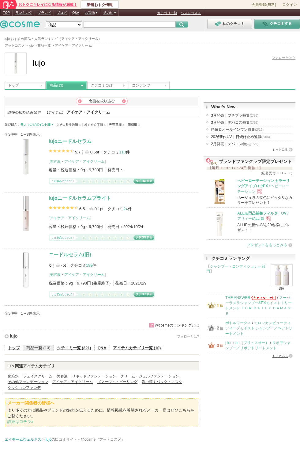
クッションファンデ (24, 387)
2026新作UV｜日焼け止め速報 (240, 137)
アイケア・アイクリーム (84, 161)
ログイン (289, 4)
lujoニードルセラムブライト (80, 198)
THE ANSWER (237, 298)
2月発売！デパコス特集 (234, 144)
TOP (6, 12)
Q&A (75, 12)
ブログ (62, 12)
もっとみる (280, 149)
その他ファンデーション (28, 382)
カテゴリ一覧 (167, 13)
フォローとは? (188, 336)
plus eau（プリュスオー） (247, 343)
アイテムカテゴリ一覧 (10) (137, 348)
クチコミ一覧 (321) (74, 348)
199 (89, 265)
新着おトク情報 (100, 5)
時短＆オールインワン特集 (237, 129)
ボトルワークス (238, 323)
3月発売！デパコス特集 (234, 122)
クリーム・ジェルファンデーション (149, 376)
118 (122, 152)
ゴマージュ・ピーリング (117, 382)
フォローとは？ (283, 58)
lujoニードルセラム (70, 141)
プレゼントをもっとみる (267, 245)
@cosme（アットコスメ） (103, 439)
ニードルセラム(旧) (70, 254)
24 (125, 209)
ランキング (23, 12)
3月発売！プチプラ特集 (234, 115)
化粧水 (13, 376)
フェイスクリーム (37, 376)
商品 (56, 85)
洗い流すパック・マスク (162, 382)
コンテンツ (141, 85)
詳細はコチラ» (20, 421)
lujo (13, 336)
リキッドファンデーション (94, 376)
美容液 (55, 161)
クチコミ (102, 85)
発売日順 (116, 124)
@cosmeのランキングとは (177, 325)
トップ (13, 85)
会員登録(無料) (264, 4)
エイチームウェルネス (23, 439)
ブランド (44, 12)
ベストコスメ (191, 13)
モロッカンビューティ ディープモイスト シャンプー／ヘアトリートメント (258, 328)
